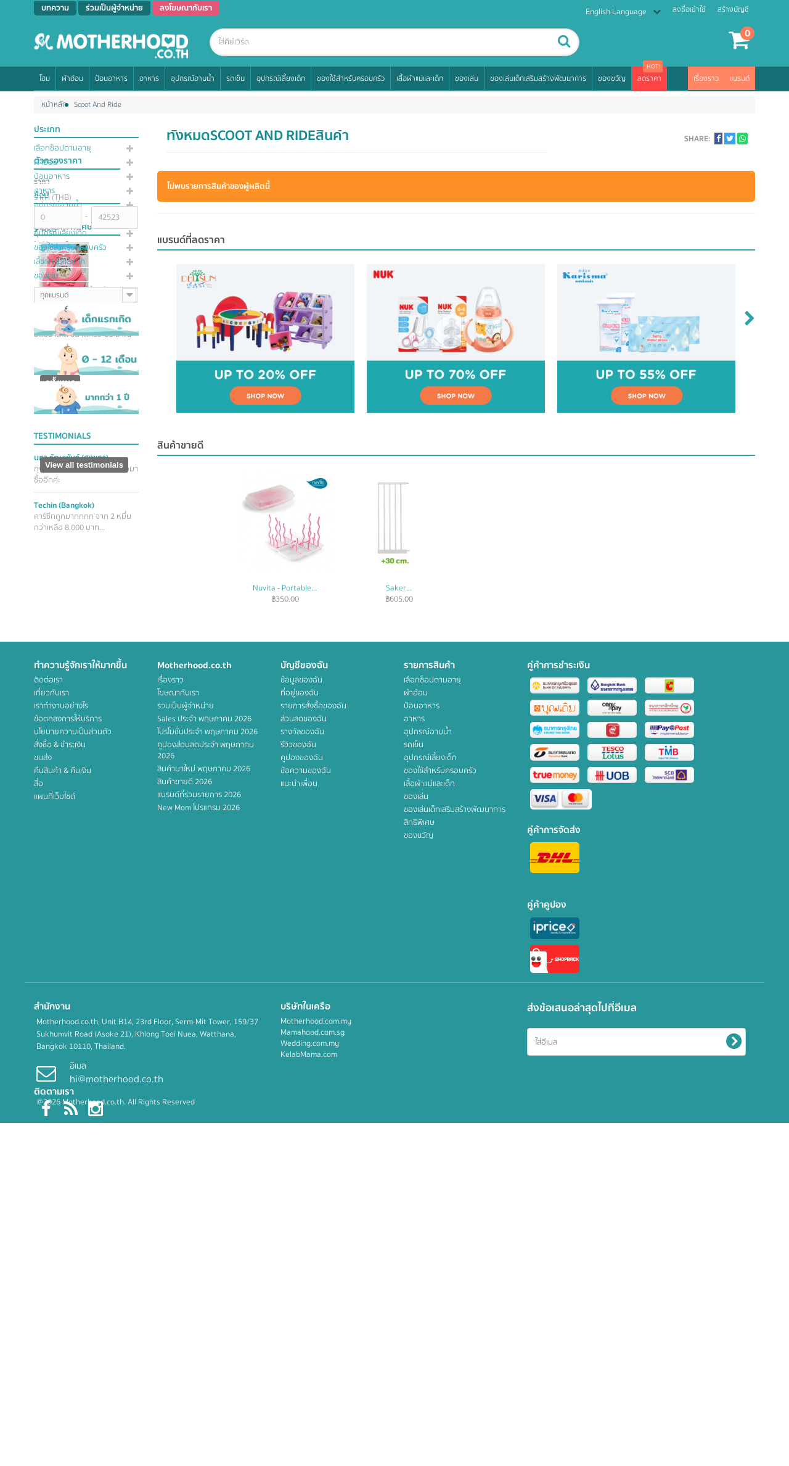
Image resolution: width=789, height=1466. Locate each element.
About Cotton (63, 488)
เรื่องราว (706, 79)
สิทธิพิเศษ (49, 304)
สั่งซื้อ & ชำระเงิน (60, 1211)
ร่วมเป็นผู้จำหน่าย (185, 1172)
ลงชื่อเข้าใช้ (689, 9)
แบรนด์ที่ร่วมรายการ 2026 (199, 1261)
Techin (64, 1000)
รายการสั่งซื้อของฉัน (313, 1172)
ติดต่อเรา (48, 1146)
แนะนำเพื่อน (298, 1250)
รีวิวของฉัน (298, 1211)
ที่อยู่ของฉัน (299, 1159)
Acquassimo (61, 517)
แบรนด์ (740, 79)
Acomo (52, 503)
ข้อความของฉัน (305, 1237)
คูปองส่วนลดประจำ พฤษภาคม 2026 (205, 1216)
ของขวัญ (612, 79)
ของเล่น (466, 79)
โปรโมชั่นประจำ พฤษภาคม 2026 (207, 1198)
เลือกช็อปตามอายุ (62, 148)
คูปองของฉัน (301, 1224)
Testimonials (62, 931)
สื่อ (38, 1250)
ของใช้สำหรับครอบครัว (351, 79)
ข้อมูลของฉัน (301, 1146)
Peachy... (284, 588)
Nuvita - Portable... (513, 588)
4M (45, 458)
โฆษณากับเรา (178, 1159)
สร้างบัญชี (733, 9)
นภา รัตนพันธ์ (71, 952)
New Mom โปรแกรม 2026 (198, 1274)
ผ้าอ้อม (72, 79)
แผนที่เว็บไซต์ (54, 1263)
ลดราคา (649, 79)
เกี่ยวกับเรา (51, 1159)
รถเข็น (235, 79)
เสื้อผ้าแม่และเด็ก (419, 79)
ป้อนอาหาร (111, 79)
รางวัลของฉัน (302, 1198)
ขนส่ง (43, 1224)
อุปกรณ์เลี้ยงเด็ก (280, 79)
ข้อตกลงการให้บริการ (68, 1185)
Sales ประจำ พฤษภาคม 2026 (204, 1185)
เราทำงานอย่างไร (61, 1172)
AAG (47, 473)
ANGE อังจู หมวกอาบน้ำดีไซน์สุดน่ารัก (81, 657)
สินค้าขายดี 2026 (184, 1248)
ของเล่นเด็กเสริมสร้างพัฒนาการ (538, 79)
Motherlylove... (399, 588)
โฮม (44, 79)
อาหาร (149, 79)
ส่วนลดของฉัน (303, 1185)
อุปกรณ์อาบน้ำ (193, 79)
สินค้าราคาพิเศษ (63, 567)
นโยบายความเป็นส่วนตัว (73, 1198)
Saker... (627, 588)
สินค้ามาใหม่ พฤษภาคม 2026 (203, 1235)
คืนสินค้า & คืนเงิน (62, 1237)
